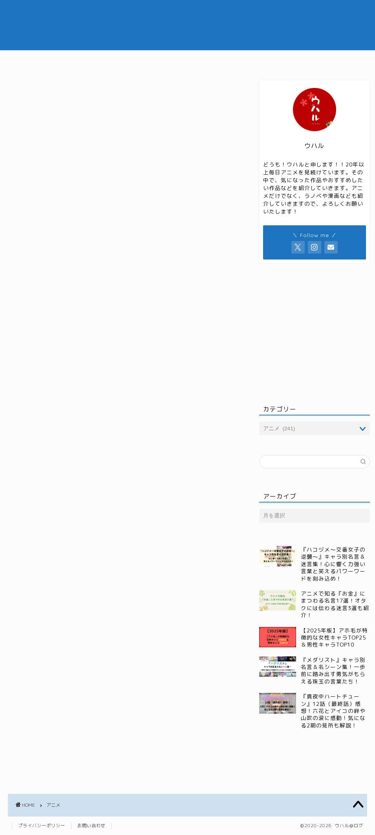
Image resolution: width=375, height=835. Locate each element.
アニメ (121, 59)
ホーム (83, 59)
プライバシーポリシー (41, 825)
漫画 (239, 59)
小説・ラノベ (282, 59)
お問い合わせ (91, 825)
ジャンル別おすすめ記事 (181, 59)
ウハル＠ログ (187, 25)
